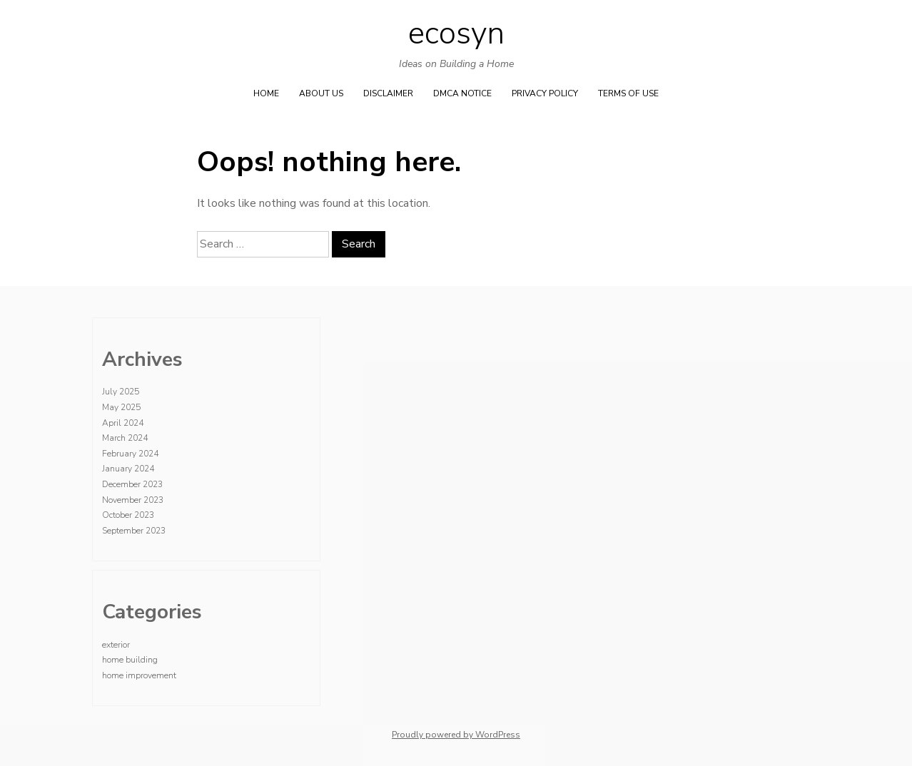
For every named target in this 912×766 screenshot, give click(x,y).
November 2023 (132, 500)
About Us (321, 93)
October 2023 (128, 515)
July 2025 (120, 391)
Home (266, 93)
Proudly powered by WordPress (456, 734)
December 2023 (132, 484)
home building (130, 659)
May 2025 (121, 407)
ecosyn (456, 33)
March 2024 (125, 438)
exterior (116, 644)
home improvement (139, 675)
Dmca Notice (462, 93)
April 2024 (122, 423)
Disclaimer (388, 93)
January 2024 (128, 468)
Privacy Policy (545, 93)
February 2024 (130, 453)
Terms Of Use (628, 93)
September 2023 (134, 530)
